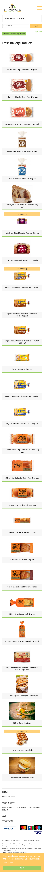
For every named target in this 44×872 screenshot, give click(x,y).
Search (36, 26)
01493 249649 (7, 821)
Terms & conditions (34, 840)
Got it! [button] (21, 868)
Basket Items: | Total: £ (14, 19)
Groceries (6, 34)
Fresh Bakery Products (18, 34)
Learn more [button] (8, 862)
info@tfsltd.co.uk (8, 797)
